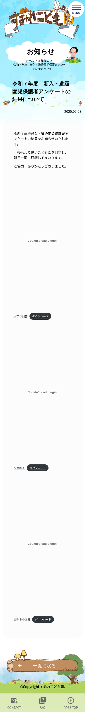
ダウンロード (40, 316)
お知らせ (43, 60)
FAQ (42, 707)
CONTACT (14, 707)
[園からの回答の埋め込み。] (42, 543)
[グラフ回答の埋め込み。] (42, 240)
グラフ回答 (20, 316)
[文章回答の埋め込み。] (42, 392)
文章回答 (19, 468)
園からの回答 (22, 619)
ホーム (30, 60)
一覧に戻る (44, 665)
